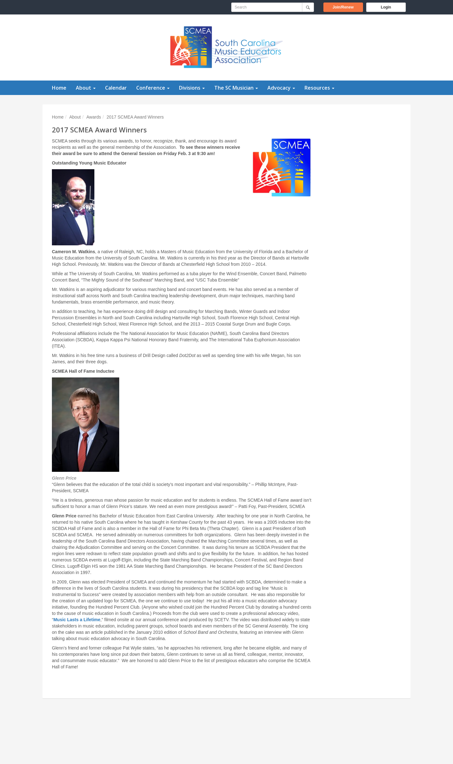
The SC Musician (236, 87)
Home (59, 87)
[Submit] (308, 7)
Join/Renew (348, 6)
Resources (319, 87)
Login (386, 7)
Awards (94, 117)
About (86, 87)
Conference (153, 87)
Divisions (192, 87)
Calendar (116, 87)
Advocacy (281, 87)
